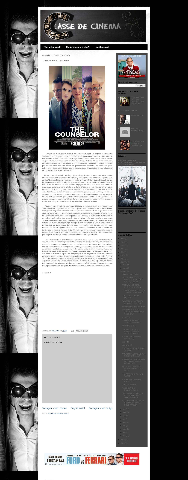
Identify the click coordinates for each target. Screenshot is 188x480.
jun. (124, 419)
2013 (123, 262)
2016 (123, 252)
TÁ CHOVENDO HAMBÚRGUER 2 (130, 389)
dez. (125, 265)
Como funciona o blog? (77, 47)
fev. (124, 432)
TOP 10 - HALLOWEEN (131, 274)
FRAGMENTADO (137, 116)
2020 (123, 239)
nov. (124, 268)
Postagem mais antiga (100, 408)
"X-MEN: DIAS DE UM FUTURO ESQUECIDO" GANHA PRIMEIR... (132, 280)
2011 (123, 443)
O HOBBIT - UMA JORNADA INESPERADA (137, 143)
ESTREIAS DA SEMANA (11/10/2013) (131, 338)
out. (124, 271)
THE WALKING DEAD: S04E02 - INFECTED (131, 321)
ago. (125, 412)
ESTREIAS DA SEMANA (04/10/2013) (131, 380)
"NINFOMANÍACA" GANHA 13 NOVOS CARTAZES (133, 355)
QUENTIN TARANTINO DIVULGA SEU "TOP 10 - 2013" (132, 369)
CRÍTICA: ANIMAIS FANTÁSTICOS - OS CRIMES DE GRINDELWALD (131, 162)
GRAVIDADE (127, 345)
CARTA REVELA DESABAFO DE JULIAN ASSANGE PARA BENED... (133, 361)
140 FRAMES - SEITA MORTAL (130, 297)
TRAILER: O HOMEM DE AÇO (137, 129)
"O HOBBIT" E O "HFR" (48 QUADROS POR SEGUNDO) (137, 101)
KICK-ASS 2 (127, 317)
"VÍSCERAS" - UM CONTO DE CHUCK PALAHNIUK (132, 302)
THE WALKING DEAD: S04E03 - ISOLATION (131, 286)
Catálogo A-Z (102, 47)
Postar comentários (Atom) (58, 413)
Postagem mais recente (54, 408)
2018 (123, 245)
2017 (123, 249)
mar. (125, 429)
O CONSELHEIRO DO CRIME (133, 306)
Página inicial (78, 408)
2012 (123, 440)
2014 (123, 259)
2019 (123, 242)
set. (124, 409)
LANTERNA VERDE (129, 110)
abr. (124, 426)
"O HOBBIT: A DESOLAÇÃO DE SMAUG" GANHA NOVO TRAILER (133, 403)
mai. (125, 422)
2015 (123, 255)
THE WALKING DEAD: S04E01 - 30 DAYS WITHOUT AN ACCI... (131, 331)
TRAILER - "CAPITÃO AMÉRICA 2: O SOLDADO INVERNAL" (133, 312)
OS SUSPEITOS (128, 326)
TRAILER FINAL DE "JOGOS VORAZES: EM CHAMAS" (133, 291)
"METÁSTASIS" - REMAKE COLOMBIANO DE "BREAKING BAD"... (132, 395)
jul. (124, 416)
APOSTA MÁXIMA (129, 385)
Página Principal (52, 47)
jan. (124, 436)
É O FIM (125, 342)
